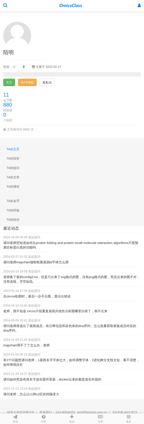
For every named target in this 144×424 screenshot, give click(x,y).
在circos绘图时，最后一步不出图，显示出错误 (37, 296)
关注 (9, 82)
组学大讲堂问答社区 (21, 412)
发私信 (47, 82)
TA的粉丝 (13, 219)
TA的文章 (13, 177)
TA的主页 (13, 149)
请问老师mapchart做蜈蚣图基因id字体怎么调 (35, 262)
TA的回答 (13, 158)
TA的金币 (13, 201)
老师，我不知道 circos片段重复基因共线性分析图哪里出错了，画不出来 (55, 311)
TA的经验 (13, 210)
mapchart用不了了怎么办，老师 (26, 345)
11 (6, 95)
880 (7, 105)
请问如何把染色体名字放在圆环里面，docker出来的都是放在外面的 (52, 379)
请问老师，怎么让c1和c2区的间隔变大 (31, 394)
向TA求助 (27, 82)
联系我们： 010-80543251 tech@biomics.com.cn (73, 412)
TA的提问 (13, 168)
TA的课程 (13, 186)
